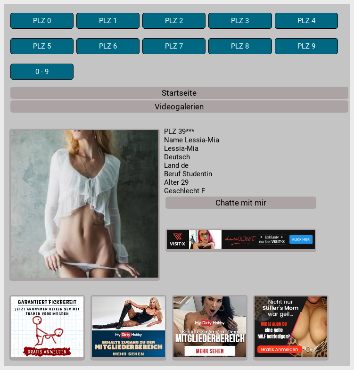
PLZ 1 (108, 20)
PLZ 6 (108, 46)
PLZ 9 (306, 46)
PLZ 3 (240, 20)
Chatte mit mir (240, 202)
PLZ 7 (174, 46)
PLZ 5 (42, 46)
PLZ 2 (174, 20)
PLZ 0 (42, 20)
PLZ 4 (306, 20)
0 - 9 (42, 71)
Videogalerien (179, 106)
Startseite (179, 93)
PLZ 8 (240, 46)
